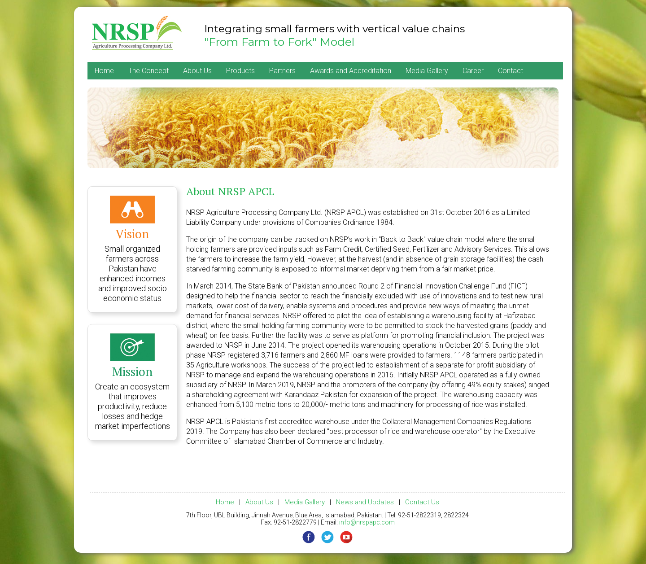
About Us (197, 70)
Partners (282, 70)
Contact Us (422, 502)
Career (473, 70)
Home (104, 70)
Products (240, 70)
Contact (510, 70)
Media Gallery (427, 70)
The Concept (148, 70)
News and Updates (365, 502)
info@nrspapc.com (367, 522)
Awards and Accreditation (350, 70)
